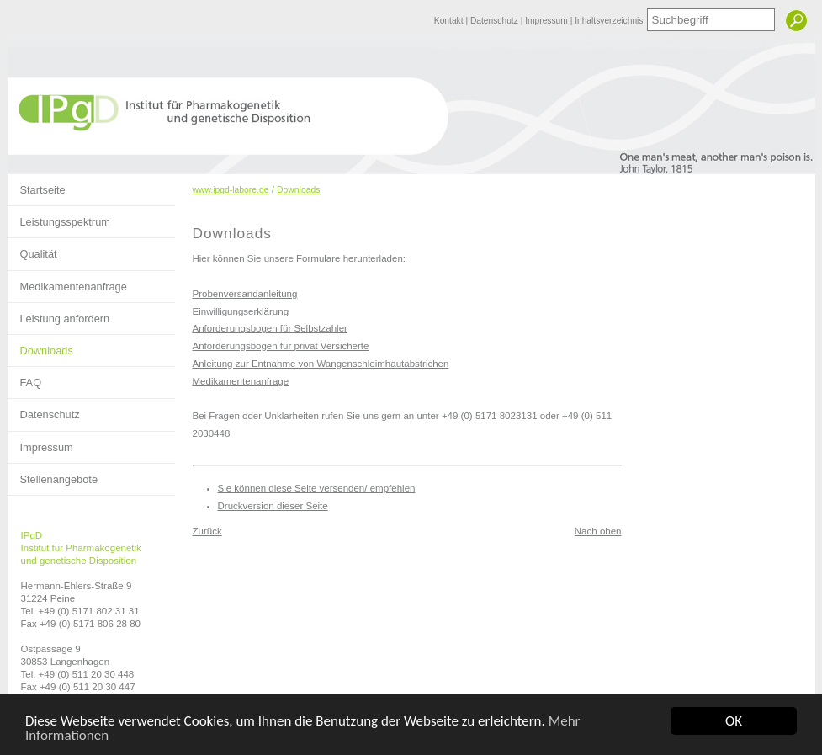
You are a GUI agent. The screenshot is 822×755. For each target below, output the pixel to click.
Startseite (37, 185)
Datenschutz (495, 20)
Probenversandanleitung (245, 294)
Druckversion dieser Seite (273, 506)
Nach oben (598, 531)
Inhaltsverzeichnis (609, 20)
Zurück (207, 531)
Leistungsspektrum (59, 217)
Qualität (32, 249)
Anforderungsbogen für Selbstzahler (270, 328)
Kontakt (450, 20)
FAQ (25, 378)
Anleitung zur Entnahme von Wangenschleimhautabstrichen (321, 364)
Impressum (547, 20)
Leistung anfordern (59, 314)
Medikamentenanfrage (67, 282)
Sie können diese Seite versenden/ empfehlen (317, 488)
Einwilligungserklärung (241, 311)
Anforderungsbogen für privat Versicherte (281, 346)
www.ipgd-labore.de (231, 189)
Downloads (40, 346)
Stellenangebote (53, 475)
